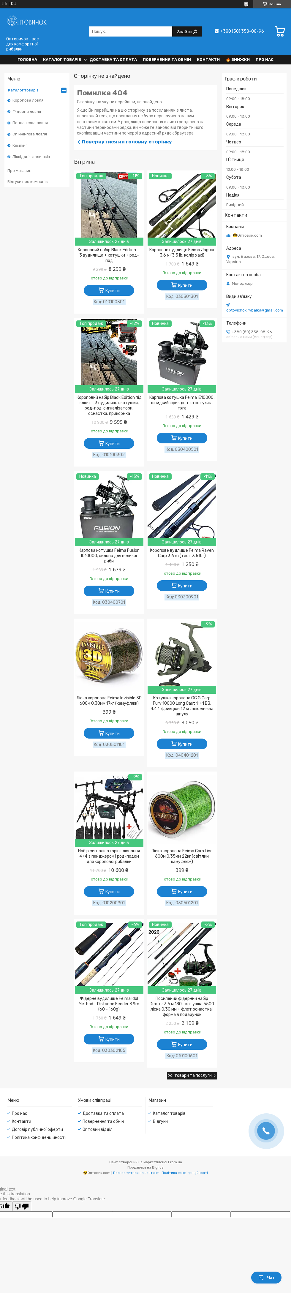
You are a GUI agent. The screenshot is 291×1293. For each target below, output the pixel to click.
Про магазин (19, 170)
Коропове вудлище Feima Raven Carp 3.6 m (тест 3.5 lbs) (182, 553)
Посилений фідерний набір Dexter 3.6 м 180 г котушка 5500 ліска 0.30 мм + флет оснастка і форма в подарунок (182, 1006)
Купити (112, 290)
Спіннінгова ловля (29, 134)
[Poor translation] (21, 1206)
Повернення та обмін (167, 59)
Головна (27, 59)
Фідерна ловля (26, 111)
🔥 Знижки (238, 59)
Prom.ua (175, 1162)
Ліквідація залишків (31, 156)
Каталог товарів (62, 59)
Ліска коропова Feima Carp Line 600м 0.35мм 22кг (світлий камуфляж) (182, 856)
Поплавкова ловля (30, 123)
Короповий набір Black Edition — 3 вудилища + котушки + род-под (109, 255)
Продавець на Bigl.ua (145, 1167)
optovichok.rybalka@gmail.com (254, 310)
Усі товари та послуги (190, 1075)
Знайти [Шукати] (185, 31)
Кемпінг (19, 145)
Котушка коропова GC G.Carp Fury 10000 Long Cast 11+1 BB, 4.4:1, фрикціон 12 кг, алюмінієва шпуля (182, 706)
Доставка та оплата (113, 59)
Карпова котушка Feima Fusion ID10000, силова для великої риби (109, 556)
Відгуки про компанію (27, 181)
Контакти (208, 59)
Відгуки (160, 1121)
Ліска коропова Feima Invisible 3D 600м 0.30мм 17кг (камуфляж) (109, 700)
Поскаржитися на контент (136, 1173)
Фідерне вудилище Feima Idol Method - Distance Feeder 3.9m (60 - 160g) (109, 1004)
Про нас (264, 59)
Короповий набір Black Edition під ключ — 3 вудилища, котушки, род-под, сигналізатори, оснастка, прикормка (109, 405)
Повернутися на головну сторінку (127, 142)
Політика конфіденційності (39, 1137)
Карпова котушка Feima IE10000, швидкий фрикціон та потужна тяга (181, 403)
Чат (266, 1277)
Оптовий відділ (98, 1129)
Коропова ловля (27, 100)
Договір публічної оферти (37, 1129)
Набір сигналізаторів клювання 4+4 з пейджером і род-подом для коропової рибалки (109, 856)
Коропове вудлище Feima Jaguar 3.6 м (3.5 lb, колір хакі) (182, 252)
